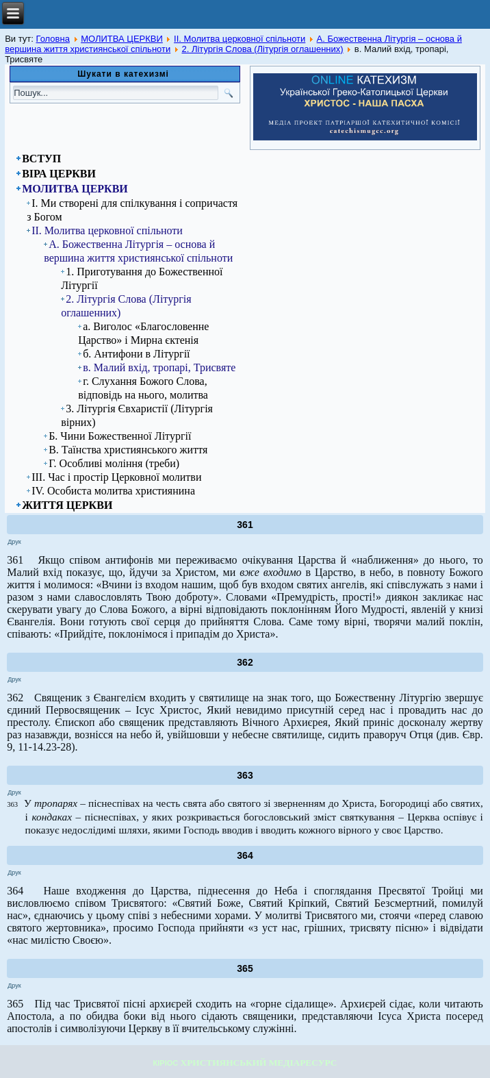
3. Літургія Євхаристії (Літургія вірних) (137, 415)
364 (245, 855)
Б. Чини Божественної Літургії (120, 436)
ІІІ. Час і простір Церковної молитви (116, 477)
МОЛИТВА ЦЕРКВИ (122, 39)
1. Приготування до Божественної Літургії (141, 278)
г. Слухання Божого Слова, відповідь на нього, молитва (143, 388)
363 (245, 775)
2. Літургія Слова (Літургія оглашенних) (262, 49)
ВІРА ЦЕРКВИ (59, 173)
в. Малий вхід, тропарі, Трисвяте (159, 367)
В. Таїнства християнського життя (128, 449)
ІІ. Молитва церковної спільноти (239, 39)
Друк (14, 541)
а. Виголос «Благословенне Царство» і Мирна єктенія (143, 333)
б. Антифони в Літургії (136, 354)
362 (245, 662)
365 (245, 968)
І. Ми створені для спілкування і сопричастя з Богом (132, 210)
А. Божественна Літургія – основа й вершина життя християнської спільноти (138, 251)
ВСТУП (41, 158)
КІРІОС (166, 1063)
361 (245, 524)
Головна (52, 39)
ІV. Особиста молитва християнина (113, 491)
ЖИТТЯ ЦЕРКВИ (67, 505)
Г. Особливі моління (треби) (114, 463)
